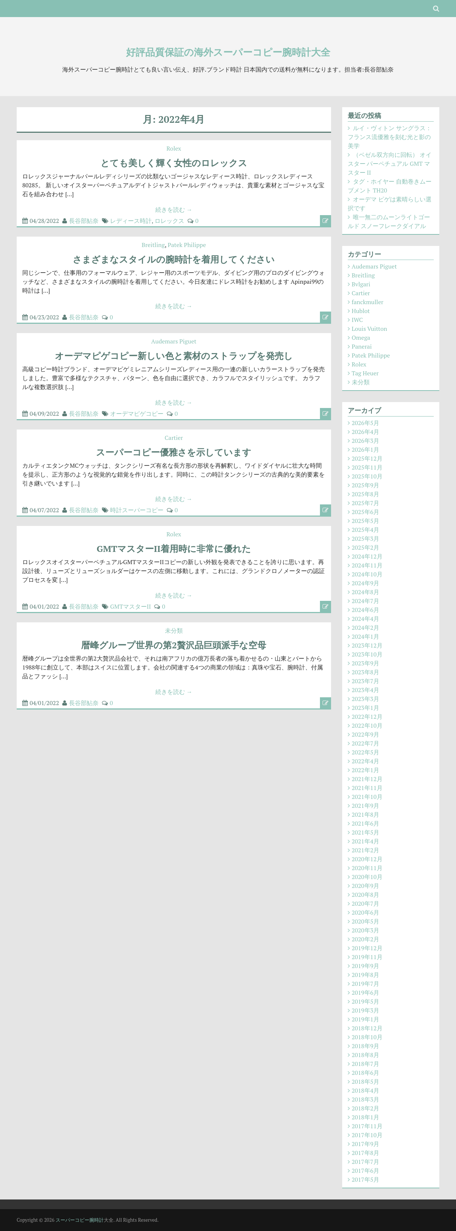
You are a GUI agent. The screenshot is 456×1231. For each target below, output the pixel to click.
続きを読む (173, 209)
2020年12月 (367, 859)
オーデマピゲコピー (136, 413)
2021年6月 (366, 823)
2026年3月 (366, 441)
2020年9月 (366, 886)
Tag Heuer (365, 373)
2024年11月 (367, 565)
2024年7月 (366, 601)
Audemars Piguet (173, 341)
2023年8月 (366, 672)
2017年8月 (366, 1153)
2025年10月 (367, 476)
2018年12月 (367, 1028)
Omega (361, 337)
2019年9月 (366, 966)
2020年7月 (366, 903)
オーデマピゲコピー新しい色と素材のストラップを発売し (174, 356)
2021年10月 (367, 797)
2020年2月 (366, 939)
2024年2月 (366, 627)
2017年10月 (367, 1135)
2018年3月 (366, 1099)
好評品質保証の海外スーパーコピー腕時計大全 (228, 52)
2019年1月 (366, 1019)
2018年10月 (367, 1037)
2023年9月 (366, 663)
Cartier (174, 438)
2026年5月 (366, 423)
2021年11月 (367, 788)
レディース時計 (131, 221)
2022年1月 (366, 770)
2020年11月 (367, 868)
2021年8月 (366, 814)
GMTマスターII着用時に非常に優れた (174, 548)
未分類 (174, 630)
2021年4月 (366, 841)
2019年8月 (366, 975)
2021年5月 (366, 832)
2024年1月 (366, 636)
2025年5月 (366, 521)
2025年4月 (366, 530)
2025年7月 (366, 503)
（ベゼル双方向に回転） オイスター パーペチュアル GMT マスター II (390, 164)
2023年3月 (366, 699)
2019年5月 (366, 1001)
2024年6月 (366, 610)
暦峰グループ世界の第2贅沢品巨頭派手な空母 (173, 645)
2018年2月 (366, 1108)
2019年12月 (367, 948)
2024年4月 (366, 619)
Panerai (362, 346)
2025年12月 (367, 458)
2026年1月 (366, 449)
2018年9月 (366, 1046)
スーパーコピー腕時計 (80, 1220)
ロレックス (169, 221)
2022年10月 (367, 725)
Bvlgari (361, 284)
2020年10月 (367, 877)
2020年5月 (366, 921)
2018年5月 (366, 1081)
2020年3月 (366, 930)
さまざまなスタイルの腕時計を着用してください (174, 259)
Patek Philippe (187, 245)
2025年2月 (366, 547)
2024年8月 (366, 592)
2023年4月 (366, 690)
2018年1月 (366, 1117)
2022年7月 (366, 743)
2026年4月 (366, 432)
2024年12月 (367, 556)
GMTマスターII (130, 606)
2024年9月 (366, 583)
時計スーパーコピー (136, 510)
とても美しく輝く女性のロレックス (173, 163)
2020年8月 (366, 895)
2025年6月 (366, 512)
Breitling (153, 245)
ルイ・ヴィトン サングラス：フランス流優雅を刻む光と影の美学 (390, 137)
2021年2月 (366, 850)
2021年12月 (367, 779)
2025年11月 (367, 467)
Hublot (361, 311)
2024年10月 (367, 574)
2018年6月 (366, 1073)
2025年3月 (366, 538)
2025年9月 (366, 485)
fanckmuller (368, 302)
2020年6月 (366, 912)
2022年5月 (366, 752)
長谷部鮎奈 (84, 221)
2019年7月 (366, 984)
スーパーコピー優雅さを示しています (173, 452)
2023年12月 (367, 645)
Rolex (173, 148)
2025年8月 (366, 494)
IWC (357, 320)
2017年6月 (366, 1170)
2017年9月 (366, 1144)
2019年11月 (367, 957)
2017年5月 (366, 1179)
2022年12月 (367, 716)
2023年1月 (366, 708)
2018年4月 (366, 1090)
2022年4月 (366, 761)
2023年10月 (367, 654)
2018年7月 (366, 1064)
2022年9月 (366, 734)
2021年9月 (366, 806)
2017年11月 (367, 1126)
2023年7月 (366, 681)
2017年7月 (366, 1162)
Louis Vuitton (369, 329)
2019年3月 (366, 1010)
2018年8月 (366, 1055)
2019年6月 (366, 992)
